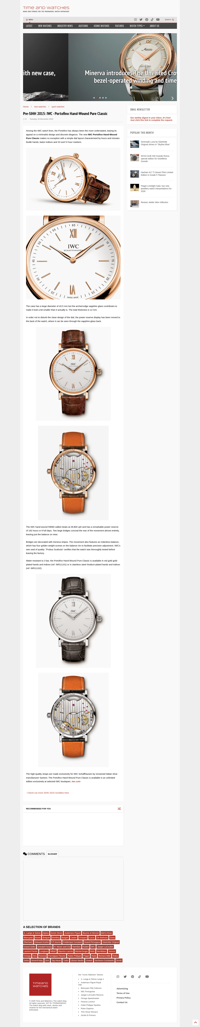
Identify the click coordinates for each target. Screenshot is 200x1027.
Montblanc (102, 951)
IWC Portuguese (88, 991)
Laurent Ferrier (31, 951)
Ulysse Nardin (77, 960)
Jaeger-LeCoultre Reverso (92, 995)
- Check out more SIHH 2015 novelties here (47, 792)
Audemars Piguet (72, 933)
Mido (92, 951)
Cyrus (92, 937)
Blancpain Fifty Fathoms (91, 988)
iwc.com (76, 781)
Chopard (83, 937)
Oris (35, 956)
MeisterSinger (81, 951)
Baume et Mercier (91, 933)
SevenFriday (37, 960)
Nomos (112, 951)
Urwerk (89, 960)
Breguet (46, 937)
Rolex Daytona (87, 1008)
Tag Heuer (56, 960)
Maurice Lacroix (65, 951)
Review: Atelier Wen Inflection (154, 202)
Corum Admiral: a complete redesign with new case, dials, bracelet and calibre (100, 76)
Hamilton (76, 947)
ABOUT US (154, 26)
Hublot (86, 947)
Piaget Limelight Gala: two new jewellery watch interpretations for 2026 (156, 188)
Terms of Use (123, 993)
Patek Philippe (74, 956)
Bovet (38, 937)
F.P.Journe (56, 942)
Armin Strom (56, 933)
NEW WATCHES (44, 26)
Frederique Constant (72, 942)
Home (26, 107)
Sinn (47, 960)
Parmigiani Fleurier (57, 956)
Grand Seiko (29, 947)
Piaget (86, 956)
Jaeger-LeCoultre (105, 947)
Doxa (112, 937)
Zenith (119, 960)
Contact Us (122, 1002)
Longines (44, 951)
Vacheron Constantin (104, 960)
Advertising (122, 988)
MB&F (53, 951)
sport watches (57, 107)
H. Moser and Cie (62, 947)
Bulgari (65, 937)
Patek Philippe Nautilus (91, 1005)
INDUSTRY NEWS (65, 26)
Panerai (42, 956)
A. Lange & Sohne (32, 933)
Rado (93, 956)
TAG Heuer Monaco (89, 1012)
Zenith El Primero (88, 1015)
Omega (27, 956)
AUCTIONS (83, 26)
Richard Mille (105, 956)
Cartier (74, 937)
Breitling (56, 937)
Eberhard (28, 942)
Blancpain (28, 937)
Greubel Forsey (45, 947)
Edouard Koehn (42, 942)
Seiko (26, 960)
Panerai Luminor (88, 1002)
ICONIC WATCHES (101, 26)
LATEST (29, 26)
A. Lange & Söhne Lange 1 (92, 979)
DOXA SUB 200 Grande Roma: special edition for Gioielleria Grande (155, 158)
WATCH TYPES (137, 26)
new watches (40, 107)
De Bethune (102, 937)
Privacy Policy (124, 998)
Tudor (65, 960)
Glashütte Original (110, 942)
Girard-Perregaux (92, 942)
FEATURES (119, 26)
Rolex (115, 956)
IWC (93, 947)
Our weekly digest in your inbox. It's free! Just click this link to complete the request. (151, 119)
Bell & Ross (106, 933)
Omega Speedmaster (90, 998)
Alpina (46, 933)
